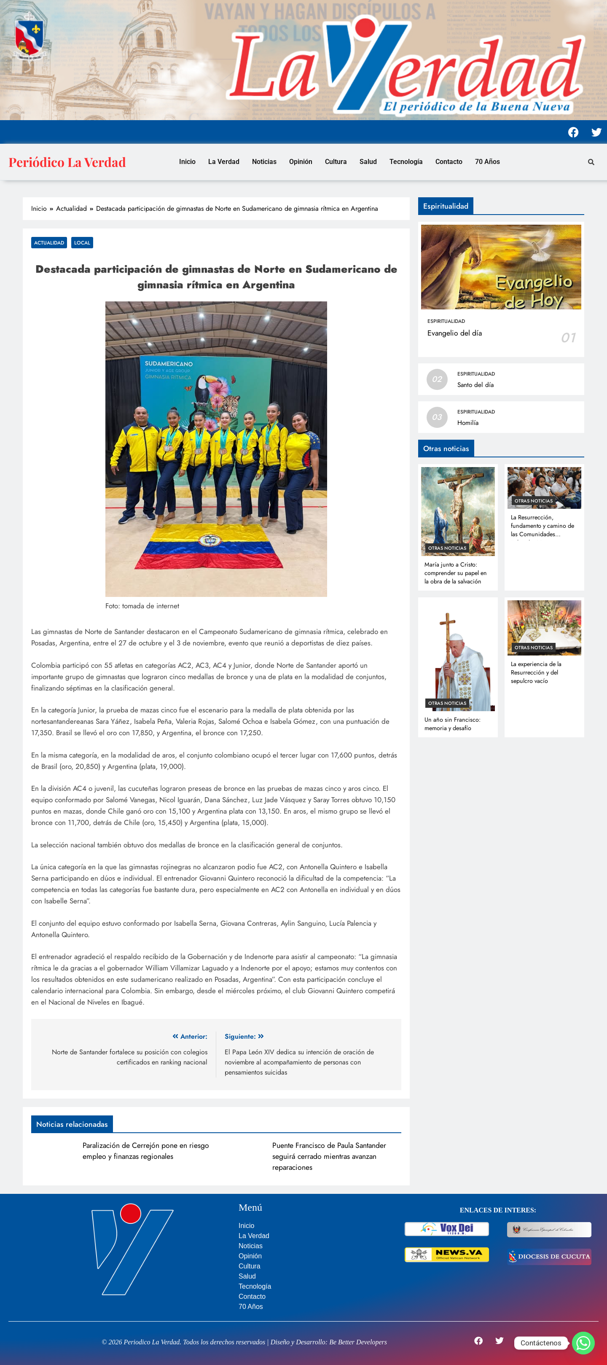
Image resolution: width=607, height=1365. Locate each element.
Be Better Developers (358, 1342)
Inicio (187, 162)
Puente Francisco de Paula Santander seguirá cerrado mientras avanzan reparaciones (329, 1156)
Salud (368, 162)
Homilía (467, 422)
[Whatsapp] (583, 1343)
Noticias (264, 162)
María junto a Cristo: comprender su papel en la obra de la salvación (455, 573)
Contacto (448, 162)
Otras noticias (447, 548)
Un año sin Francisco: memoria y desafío (452, 723)
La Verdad (223, 162)
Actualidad (49, 242)
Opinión (300, 162)
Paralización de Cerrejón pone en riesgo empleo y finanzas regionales (146, 1151)
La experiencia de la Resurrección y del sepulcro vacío (536, 672)
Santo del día (475, 385)
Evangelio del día (454, 333)
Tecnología (406, 162)
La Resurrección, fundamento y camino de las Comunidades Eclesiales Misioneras (542, 530)
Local (82, 242)
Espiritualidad (446, 321)
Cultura (336, 162)
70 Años (487, 162)
